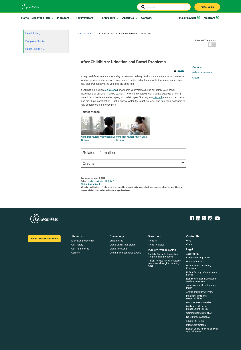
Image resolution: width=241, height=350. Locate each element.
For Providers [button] (84, 18)
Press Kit (152, 240)
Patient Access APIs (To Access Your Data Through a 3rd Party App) (164, 263)
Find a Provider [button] (187, 18)
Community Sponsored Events (125, 252)
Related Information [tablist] (202, 72)
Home (25, 18)
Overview (197, 67)
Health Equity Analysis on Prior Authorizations (202, 330)
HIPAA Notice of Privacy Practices (198, 267)
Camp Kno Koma (118, 248)
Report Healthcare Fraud (44, 238)
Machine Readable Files (198, 302)
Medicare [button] (209, 18)
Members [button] (63, 18)
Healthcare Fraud (195, 261)
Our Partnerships (80, 248)
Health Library (33, 33)
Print (181, 70)
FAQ (188, 240)
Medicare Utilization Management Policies (197, 307)
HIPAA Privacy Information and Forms (202, 273)
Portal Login (207, 6)
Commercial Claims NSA (199, 313)
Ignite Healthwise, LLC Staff (101, 181)
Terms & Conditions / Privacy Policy (201, 286)
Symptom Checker (35, 41)
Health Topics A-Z (35, 49)
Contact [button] (146, 18)
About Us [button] (128, 18)
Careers (75, 252)
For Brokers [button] (108, 18)
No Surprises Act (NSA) (198, 317)
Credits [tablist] (196, 77)
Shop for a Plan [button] (41, 18)
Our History (77, 244)
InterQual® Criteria (196, 325)
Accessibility (192, 253)
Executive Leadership (82, 240)
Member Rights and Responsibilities (196, 297)
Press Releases (156, 244)
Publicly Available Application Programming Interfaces (163, 255)
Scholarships (116, 240)
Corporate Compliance (198, 257)
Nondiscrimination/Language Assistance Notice (201, 280)
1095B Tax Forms (195, 321)
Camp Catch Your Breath (122, 244)
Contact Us (192, 236)
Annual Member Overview (199, 291)
